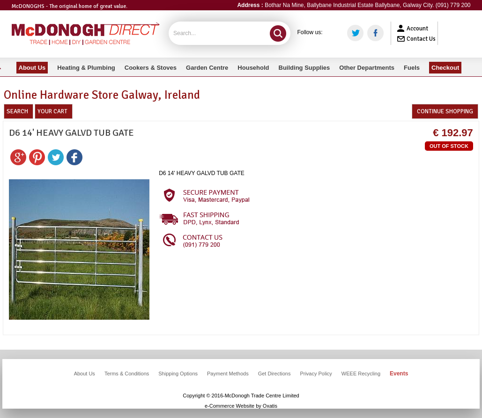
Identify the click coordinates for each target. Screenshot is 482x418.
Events (399, 373)
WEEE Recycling (360, 373)
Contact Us (421, 39)
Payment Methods (228, 373)
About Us (84, 373)
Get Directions (274, 373)
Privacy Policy (316, 373)
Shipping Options (178, 373)
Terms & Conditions (126, 373)
